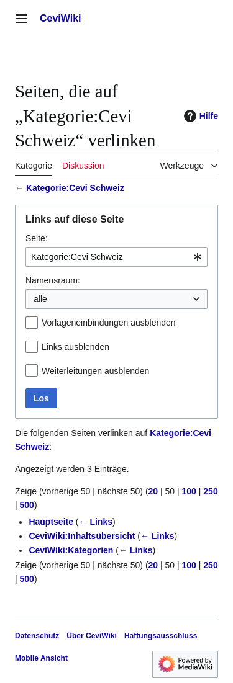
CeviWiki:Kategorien (71, 550)
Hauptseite (51, 522)
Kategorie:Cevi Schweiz (75, 188)
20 (153, 491)
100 (189, 491)
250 (210, 491)
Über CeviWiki (91, 636)
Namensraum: (52, 280)
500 (27, 505)
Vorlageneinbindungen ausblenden (109, 323)
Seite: (36, 238)
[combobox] (116, 257)
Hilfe (199, 116)
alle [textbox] (40, 299)
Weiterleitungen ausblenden (95, 371)
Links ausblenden (75, 347)
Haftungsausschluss (160, 636)
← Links (95, 522)
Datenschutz (37, 636)
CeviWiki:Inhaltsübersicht (82, 536)
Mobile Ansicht (41, 658)
